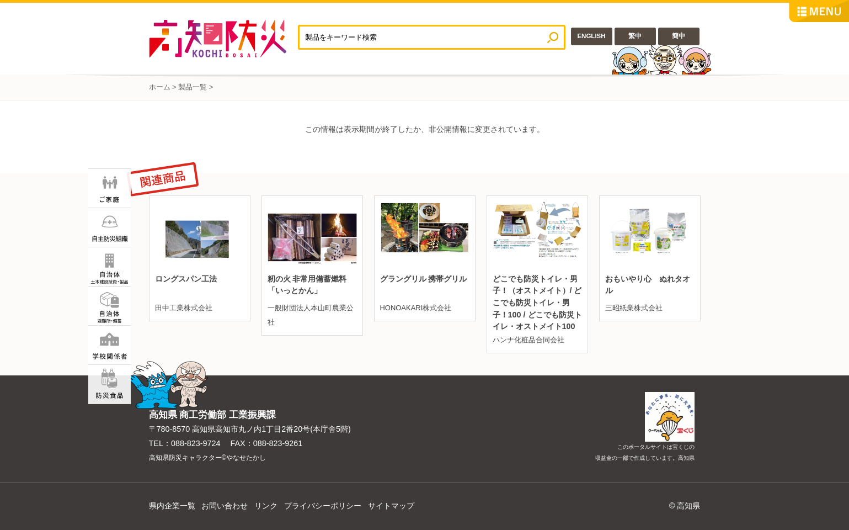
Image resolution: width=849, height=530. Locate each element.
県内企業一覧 (172, 505)
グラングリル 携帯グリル (423, 278)
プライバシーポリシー (322, 505)
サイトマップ (391, 505)
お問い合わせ (224, 505)
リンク (265, 505)
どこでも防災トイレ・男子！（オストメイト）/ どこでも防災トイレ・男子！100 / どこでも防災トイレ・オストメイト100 (537, 302)
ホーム (159, 87)
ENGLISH (591, 36)
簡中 (678, 36)
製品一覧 (192, 87)
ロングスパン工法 (186, 278)
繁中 (635, 36)
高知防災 (223, 39)
